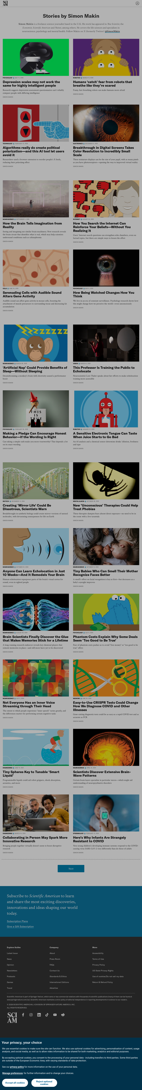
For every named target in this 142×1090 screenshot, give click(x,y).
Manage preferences (12, 1073)
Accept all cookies (15, 1082)
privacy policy (17, 1067)
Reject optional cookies (44, 1082)
